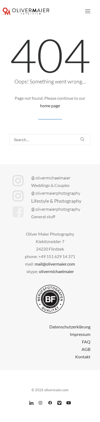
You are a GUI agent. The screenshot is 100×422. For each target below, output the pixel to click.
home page (50, 105)
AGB (86, 349)
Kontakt (82, 356)
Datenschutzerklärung (69, 326)
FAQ (86, 341)
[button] (87, 11)
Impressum (80, 334)
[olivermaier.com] (26, 11)
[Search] (50, 139)
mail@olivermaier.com (55, 263)
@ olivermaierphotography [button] (55, 193)
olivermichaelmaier (56, 271)
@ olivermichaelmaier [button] (50, 178)
